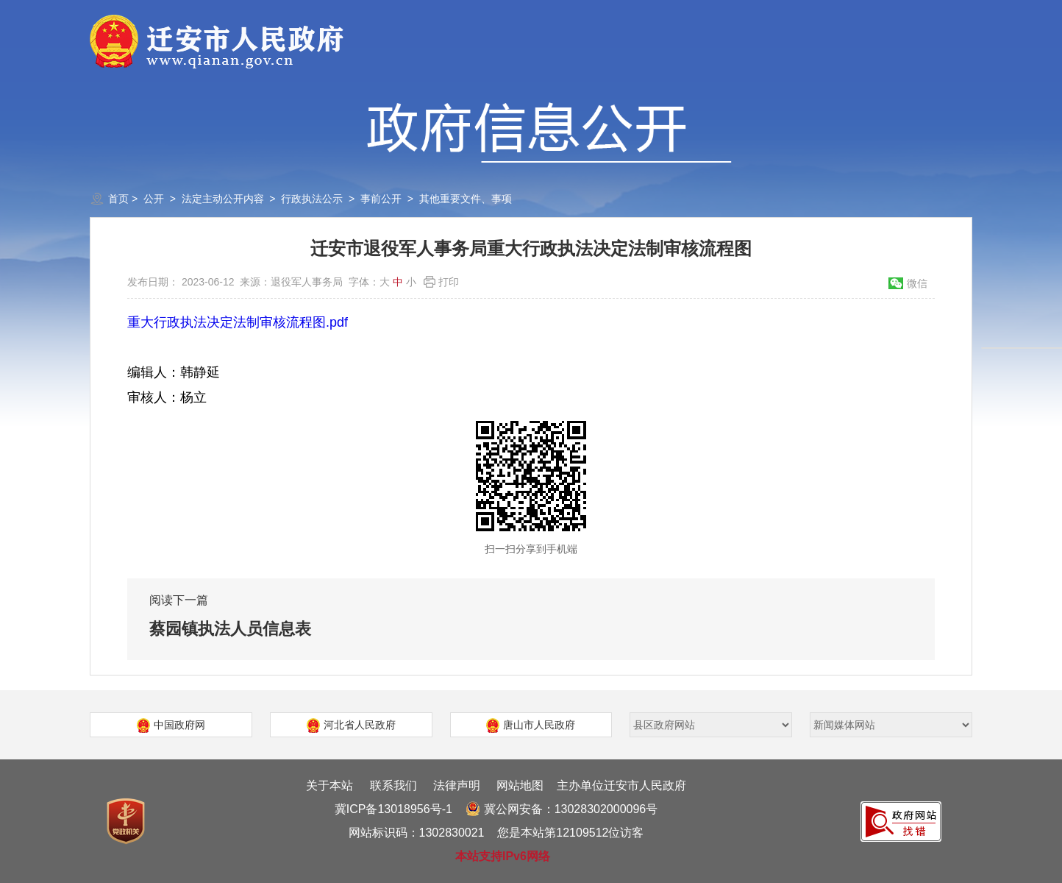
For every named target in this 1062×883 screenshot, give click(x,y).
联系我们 (393, 785)
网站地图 (520, 785)
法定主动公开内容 (223, 199)
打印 (448, 282)
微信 (917, 283)
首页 (118, 199)
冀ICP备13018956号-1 (393, 809)
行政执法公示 (312, 199)
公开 (153, 199)
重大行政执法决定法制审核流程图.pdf (237, 322)
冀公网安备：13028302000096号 (562, 809)
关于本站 (329, 785)
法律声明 (456, 785)
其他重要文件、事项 (465, 199)
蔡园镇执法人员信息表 (230, 629)
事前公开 (381, 199)
